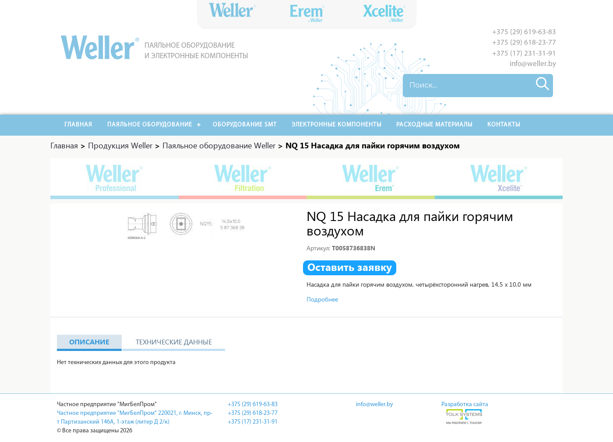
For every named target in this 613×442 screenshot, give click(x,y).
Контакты (503, 125)
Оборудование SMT (245, 125)
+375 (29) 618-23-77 (524, 42)
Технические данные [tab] (174, 341)
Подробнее (322, 299)
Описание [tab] (89, 341)
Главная (78, 125)
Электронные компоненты (336, 125)
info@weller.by (533, 64)
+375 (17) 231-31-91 (524, 53)
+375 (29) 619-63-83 (524, 32)
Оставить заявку (349, 267)
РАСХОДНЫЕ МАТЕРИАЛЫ (434, 125)
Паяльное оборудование (149, 125)
